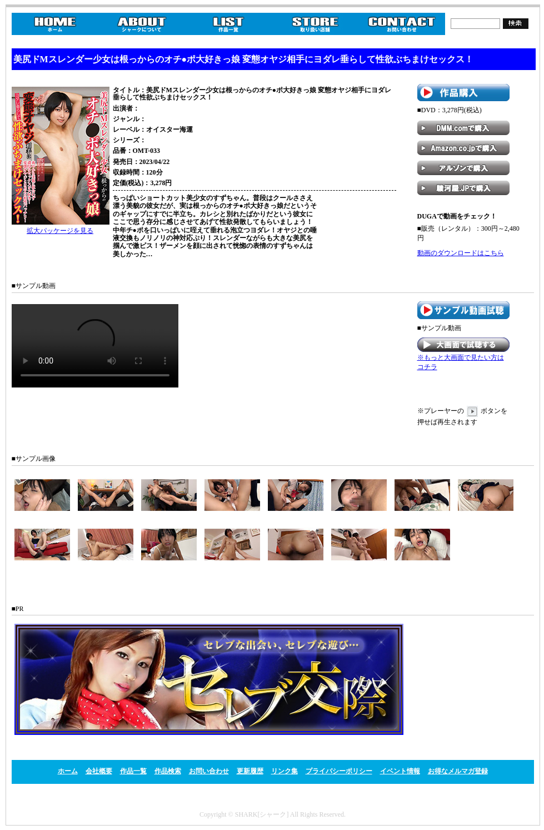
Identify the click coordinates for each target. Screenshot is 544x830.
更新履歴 (250, 771)
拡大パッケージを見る (60, 231)
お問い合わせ (209, 771)
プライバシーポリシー (339, 771)
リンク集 (284, 771)
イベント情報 (400, 771)
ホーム (68, 771)
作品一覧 (133, 771)
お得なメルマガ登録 (458, 771)
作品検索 (167, 771)
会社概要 (99, 771)
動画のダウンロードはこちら (460, 253)
